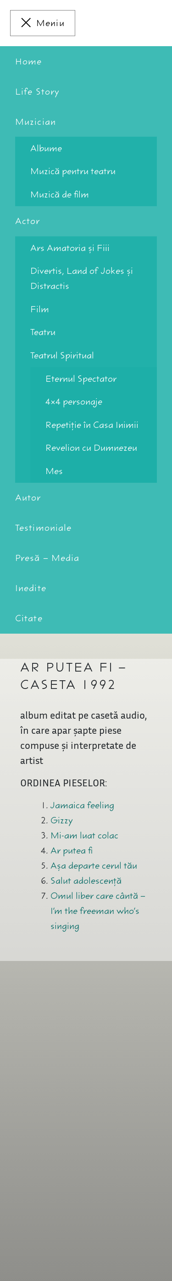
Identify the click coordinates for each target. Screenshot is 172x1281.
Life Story (37, 91)
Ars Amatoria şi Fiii (70, 248)
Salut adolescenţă (86, 880)
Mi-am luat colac (84, 835)
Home (28, 61)
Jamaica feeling (82, 805)
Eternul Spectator (81, 378)
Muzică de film (59, 194)
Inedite (30, 588)
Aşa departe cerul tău (93, 865)
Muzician (35, 122)
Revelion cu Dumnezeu (91, 448)
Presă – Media (47, 558)
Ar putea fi (71, 850)
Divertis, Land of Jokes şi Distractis (81, 278)
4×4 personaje (73, 401)
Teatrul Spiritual (62, 355)
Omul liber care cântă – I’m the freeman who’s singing (97, 911)
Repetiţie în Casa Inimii (92, 425)
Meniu (50, 23)
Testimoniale (43, 528)
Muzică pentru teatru (73, 171)
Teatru (42, 332)
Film (39, 309)
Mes (54, 471)
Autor (28, 497)
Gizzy (61, 820)
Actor (27, 221)
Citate (29, 618)
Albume (46, 148)
